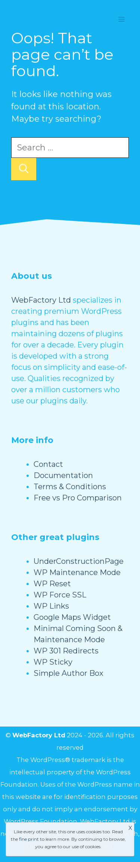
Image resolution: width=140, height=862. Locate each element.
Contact (48, 464)
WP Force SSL (60, 594)
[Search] (23, 169)
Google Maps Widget (72, 617)
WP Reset (52, 583)
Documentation (63, 475)
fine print (29, 839)
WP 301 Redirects (66, 650)
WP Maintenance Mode (77, 572)
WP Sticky (53, 662)
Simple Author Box (68, 673)
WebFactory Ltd (41, 300)
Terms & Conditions (70, 486)
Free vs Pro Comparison (78, 497)
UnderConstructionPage (79, 561)
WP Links (51, 606)
